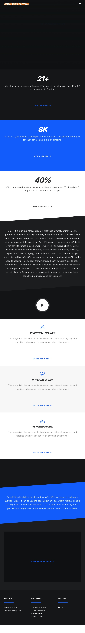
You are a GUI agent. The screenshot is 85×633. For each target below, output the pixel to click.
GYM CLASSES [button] (42, 156)
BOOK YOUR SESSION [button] (42, 559)
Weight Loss (38, 616)
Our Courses (38, 613)
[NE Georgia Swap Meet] (17, 4)
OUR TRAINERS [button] (42, 105)
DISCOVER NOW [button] (42, 359)
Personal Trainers (39, 608)
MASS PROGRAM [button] (42, 207)
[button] (80, 4)
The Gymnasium (39, 611)
